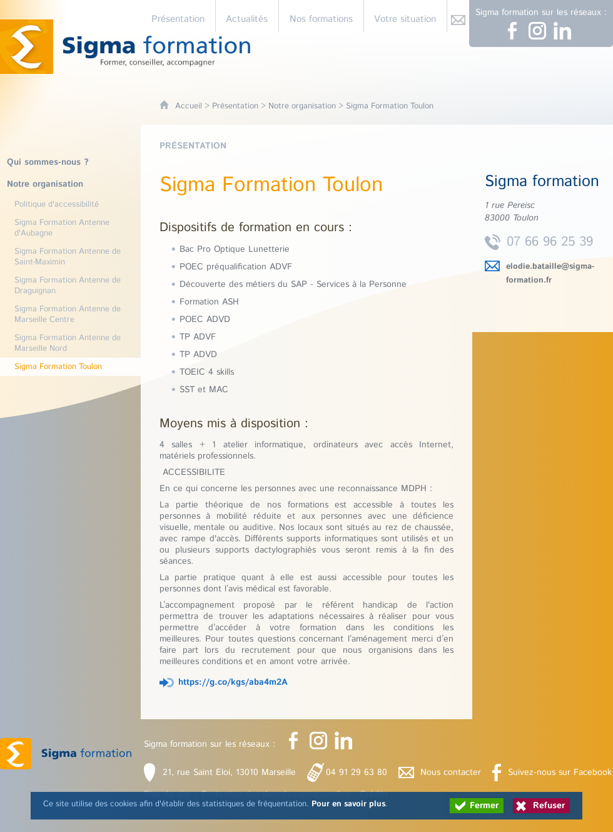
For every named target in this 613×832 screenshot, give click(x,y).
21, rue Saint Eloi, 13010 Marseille (229, 772)
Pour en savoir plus (348, 804)
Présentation (235, 106)
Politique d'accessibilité (56, 205)
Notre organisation (302, 106)
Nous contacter (450, 772)
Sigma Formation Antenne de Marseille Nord (67, 343)
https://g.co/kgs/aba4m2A (233, 682)
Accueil (188, 106)
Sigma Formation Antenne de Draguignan (67, 285)
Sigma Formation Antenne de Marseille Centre (67, 314)
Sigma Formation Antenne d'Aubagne (61, 228)
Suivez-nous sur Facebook (560, 772)
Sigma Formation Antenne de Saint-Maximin (67, 257)
